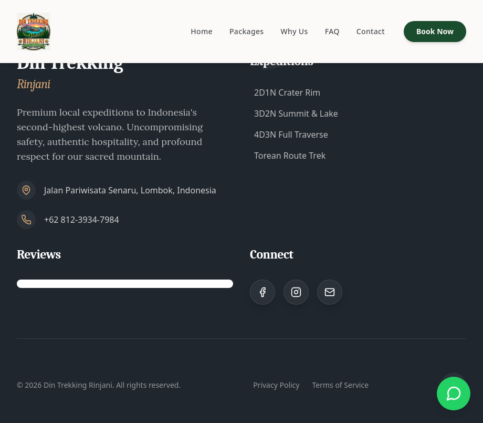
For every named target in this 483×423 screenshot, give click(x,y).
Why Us (294, 31)
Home (202, 31)
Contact (370, 31)
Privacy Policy (276, 385)
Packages (246, 31)
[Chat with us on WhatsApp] (453, 393)
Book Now (435, 31)
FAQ (332, 31)
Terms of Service (340, 385)
